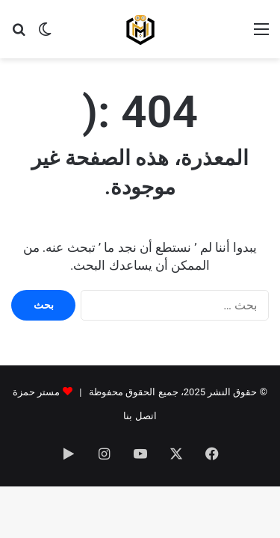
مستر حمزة (36, 392)
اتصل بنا (139, 415)
